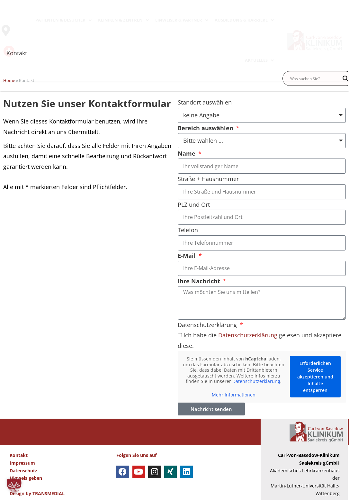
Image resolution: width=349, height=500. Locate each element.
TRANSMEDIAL (48, 493)
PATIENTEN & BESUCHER (63, 20)
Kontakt (19, 455)
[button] (14, 486)
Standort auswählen (205, 102)
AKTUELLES (259, 60)
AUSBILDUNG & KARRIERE (244, 20)
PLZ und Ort (194, 204)
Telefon (188, 230)
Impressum (22, 463)
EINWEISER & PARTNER (181, 20)
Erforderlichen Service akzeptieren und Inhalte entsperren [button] (315, 376)
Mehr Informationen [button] (233, 395)
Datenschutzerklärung (208, 325)
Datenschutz (23, 471)
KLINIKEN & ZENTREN (123, 20)
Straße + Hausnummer (208, 179)
